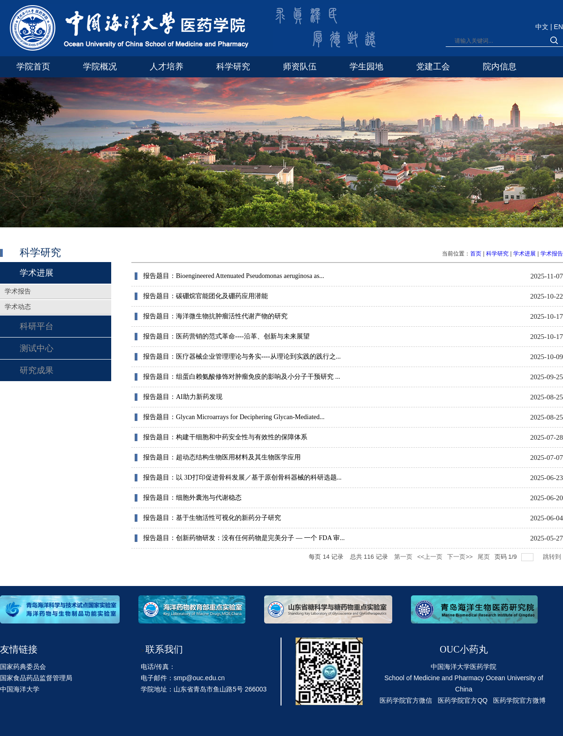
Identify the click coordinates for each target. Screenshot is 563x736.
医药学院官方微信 (406, 700)
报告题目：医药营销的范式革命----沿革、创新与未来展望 (226, 336)
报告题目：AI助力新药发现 (182, 396)
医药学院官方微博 (519, 700)
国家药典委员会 (23, 666)
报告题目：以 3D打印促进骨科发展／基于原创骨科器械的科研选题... (242, 477)
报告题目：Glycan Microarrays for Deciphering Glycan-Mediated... (234, 417)
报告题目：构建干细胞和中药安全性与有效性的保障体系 (225, 437)
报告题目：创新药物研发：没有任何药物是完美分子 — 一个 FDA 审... (244, 537)
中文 (542, 26)
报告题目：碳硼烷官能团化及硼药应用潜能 (205, 296)
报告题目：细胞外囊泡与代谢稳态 (192, 497)
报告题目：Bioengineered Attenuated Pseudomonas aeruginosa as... (233, 275)
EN (558, 26)
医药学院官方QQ (462, 700)
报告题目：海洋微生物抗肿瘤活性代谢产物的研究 (215, 316)
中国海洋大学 (19, 689)
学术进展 (524, 253)
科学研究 (497, 253)
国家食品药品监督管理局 (36, 678)
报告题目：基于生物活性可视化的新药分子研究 (212, 517)
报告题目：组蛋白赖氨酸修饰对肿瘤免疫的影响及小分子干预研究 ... (241, 376)
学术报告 (551, 253)
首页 (475, 253)
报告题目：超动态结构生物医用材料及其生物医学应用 (222, 457)
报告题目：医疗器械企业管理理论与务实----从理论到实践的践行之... (242, 356)
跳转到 (553, 556)
